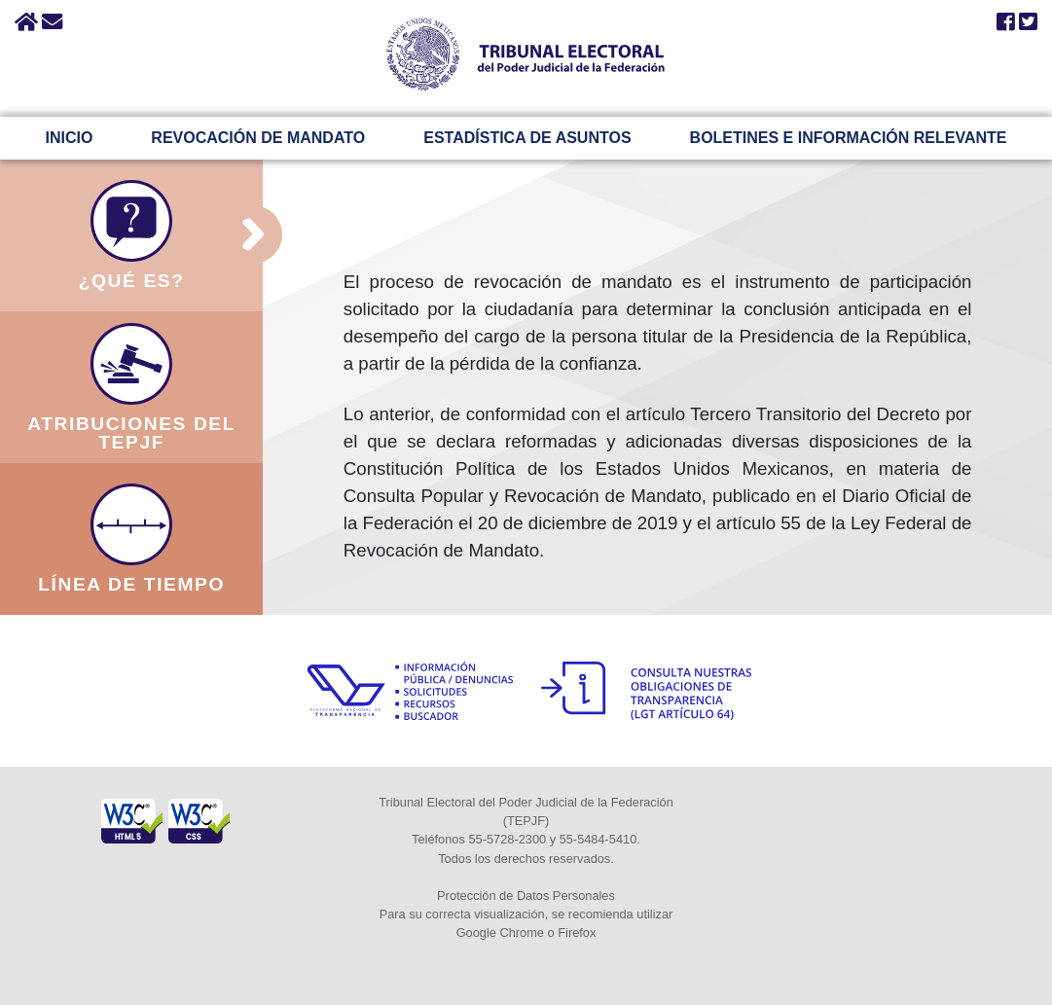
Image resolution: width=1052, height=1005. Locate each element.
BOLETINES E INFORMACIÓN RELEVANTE (848, 137)
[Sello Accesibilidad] (133, 808)
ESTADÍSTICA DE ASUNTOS (527, 137)
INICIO (68, 137)
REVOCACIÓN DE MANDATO (258, 137)
